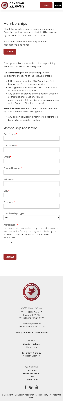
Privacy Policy (31, 379)
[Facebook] (25, 387)
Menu (58, 5)
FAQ (32, 376)
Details (10, 51)
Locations (31, 370)
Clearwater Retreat (31, 373)
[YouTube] (37, 387)
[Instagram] (31, 387)
